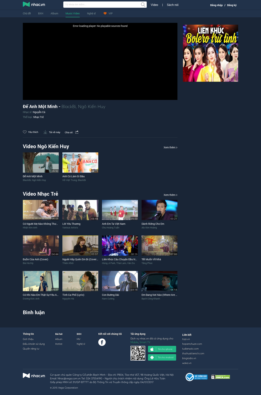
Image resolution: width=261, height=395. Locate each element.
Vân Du (131, 263)
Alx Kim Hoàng (149, 227)
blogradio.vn (189, 358)
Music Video (73, 13)
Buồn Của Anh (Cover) (35, 259)
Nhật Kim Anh (30, 227)
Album (54, 13)
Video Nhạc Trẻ (40, 193)
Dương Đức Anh (31, 298)
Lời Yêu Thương (71, 223)
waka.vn (186, 363)
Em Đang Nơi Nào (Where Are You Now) (164, 295)
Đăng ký (232, 5)
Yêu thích (30, 132)
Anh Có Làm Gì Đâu (73, 176)
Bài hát (59, 334)
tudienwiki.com (190, 348)
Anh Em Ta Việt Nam (113, 223)
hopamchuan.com (192, 343)
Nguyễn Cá (39, 112)
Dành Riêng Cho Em (153, 223)
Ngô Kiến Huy (91, 106)
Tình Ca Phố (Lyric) (73, 295)
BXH (40, 13)
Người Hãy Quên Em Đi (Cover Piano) (83, 259)
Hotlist (58, 343)
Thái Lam (121, 263)
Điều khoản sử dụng (34, 343)
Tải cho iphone (161, 349)
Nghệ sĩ (91, 13)
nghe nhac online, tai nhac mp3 (34, 5)
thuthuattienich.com (193, 353)
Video (154, 5)
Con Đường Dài (110, 295)
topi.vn (186, 339)
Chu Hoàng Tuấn (110, 227)
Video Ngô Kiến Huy (46, 146)
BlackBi (68, 106)
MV (78, 339)
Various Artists (70, 227)
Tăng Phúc (147, 263)
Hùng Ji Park (108, 263)
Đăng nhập (216, 5)
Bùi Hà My (28, 263)
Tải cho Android (161, 357)
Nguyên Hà (68, 298)
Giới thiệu (28, 339)
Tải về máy (51, 132)
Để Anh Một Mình (33, 176)
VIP (108, 13)
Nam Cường (108, 298)
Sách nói (173, 5)
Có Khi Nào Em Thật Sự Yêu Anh (41, 295)
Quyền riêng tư (31, 348)
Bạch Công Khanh (151, 298)
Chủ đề (27, 13)
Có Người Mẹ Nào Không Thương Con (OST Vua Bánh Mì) (55, 223)
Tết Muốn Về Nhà (151, 259)
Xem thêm (170, 147)
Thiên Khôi (67, 263)
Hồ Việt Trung (69, 180)
